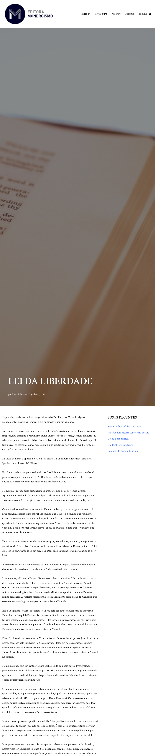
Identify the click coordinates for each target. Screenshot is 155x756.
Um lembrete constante (120, 445)
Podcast (116, 14)
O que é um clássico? (118, 438)
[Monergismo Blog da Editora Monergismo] (28, 14)
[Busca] (150, 14)
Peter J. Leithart (20, 394)
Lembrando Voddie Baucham (123, 451)
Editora (85, 14)
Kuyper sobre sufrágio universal (125, 426)
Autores (129, 14)
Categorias (101, 14)
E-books (143, 14)
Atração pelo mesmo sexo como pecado (128, 432)
